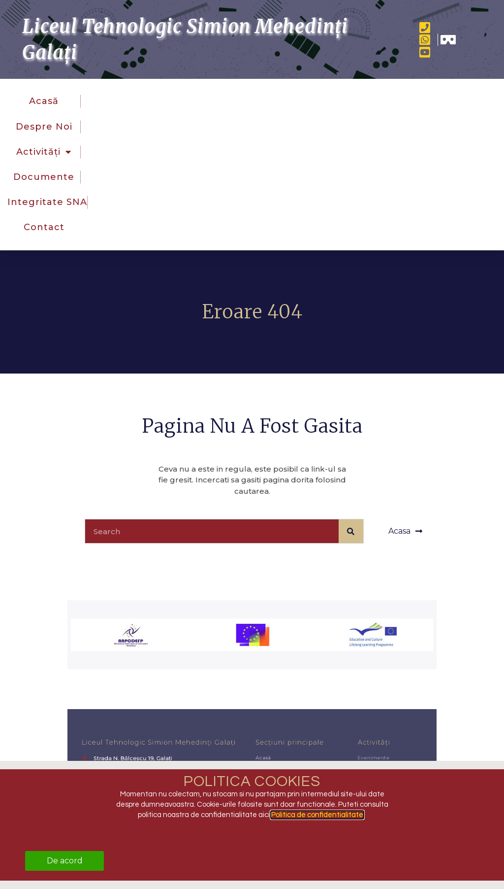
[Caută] (351, 531)
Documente (43, 176)
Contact (44, 227)
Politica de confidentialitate (317, 815)
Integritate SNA (47, 202)
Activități (43, 151)
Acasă (44, 101)
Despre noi (44, 126)
